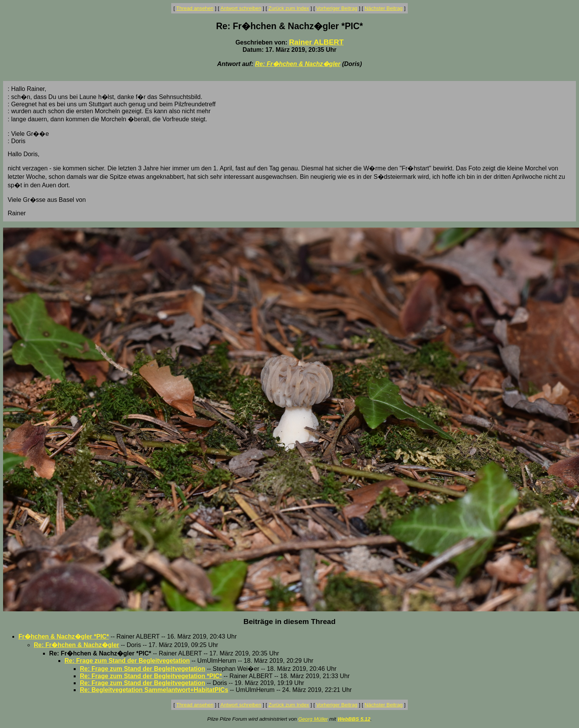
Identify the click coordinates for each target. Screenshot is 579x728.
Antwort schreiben (240, 8)
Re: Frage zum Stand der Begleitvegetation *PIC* (151, 676)
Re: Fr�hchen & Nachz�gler (297, 64)
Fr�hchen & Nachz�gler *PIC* (63, 636)
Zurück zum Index (288, 8)
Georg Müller (313, 719)
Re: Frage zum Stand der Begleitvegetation (127, 660)
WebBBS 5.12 (354, 719)
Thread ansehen (194, 8)
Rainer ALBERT (316, 42)
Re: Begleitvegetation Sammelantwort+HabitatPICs (154, 690)
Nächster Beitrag (383, 8)
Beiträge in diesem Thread (289, 621)
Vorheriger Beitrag (336, 8)
